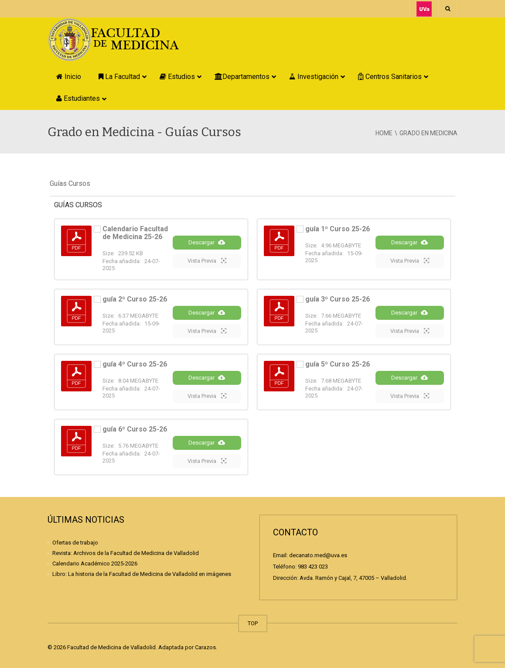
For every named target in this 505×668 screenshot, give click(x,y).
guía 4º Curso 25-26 (134, 364)
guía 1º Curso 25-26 (337, 229)
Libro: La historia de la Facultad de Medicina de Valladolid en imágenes (141, 574)
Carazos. (206, 647)
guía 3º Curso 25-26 (337, 299)
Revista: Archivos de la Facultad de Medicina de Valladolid (125, 553)
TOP (253, 623)
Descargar (206, 242)
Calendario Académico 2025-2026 (94, 563)
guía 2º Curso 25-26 (134, 299)
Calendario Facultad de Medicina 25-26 (135, 233)
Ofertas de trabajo (75, 542)
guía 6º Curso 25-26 (134, 429)
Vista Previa (207, 260)
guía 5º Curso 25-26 (337, 364)
